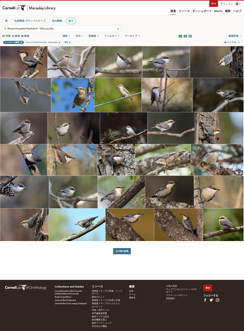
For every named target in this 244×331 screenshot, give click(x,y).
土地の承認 (171, 286)
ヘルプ (237, 11)
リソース (184, 11)
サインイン (227, 3)
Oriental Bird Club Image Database (71, 303)
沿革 (131, 291)
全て (70, 21)
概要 (228, 11)
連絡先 (132, 298)
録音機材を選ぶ (99, 320)
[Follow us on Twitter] (211, 300)
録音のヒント (98, 297)
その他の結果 (122, 251)
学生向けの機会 (99, 326)
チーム (132, 294)
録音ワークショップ (101, 323)
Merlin (218, 11)
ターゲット (97, 307)
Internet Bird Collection (65, 300)
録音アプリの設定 (100, 317)
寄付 (213, 3)
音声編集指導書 (99, 313)
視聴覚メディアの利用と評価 (106, 300)
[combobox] (62, 29)
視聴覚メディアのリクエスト (106, 303)
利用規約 (170, 298)
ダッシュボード (202, 11)
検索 (173, 11)
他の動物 (57, 21)
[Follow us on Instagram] (217, 300)
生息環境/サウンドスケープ (29, 21)
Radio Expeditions (63, 297)
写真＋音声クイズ (100, 310)
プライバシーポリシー (177, 295)
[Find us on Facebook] (205, 300)
